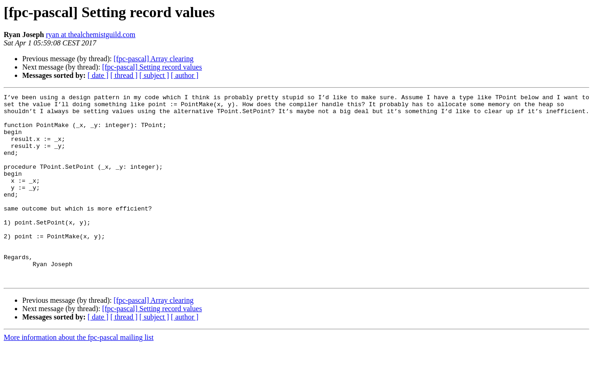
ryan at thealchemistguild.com (90, 34)
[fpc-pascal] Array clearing (153, 59)
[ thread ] (124, 75)
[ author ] (185, 75)
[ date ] (98, 75)
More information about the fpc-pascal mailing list (78, 375)
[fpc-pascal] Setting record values (152, 67)
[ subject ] (154, 75)
